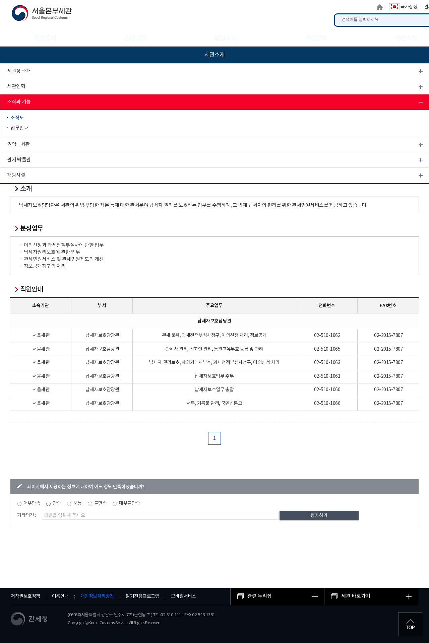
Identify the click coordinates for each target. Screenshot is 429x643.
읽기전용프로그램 (142, 596)
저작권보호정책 (25, 596)
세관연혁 (16, 86)
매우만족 (31, 503)
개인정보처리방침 (97, 596)
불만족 (100, 503)
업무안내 (19, 128)
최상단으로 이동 (410, 624)
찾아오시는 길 (21, 191)
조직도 (17, 118)
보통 (77, 503)
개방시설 (16, 175)
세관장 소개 (19, 71)
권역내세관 (18, 144)
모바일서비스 (183, 596)
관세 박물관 (19, 160)
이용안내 (60, 596)
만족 (57, 503)
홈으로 (379, 7)
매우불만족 (129, 503)
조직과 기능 (19, 102)
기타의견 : (26, 515)
